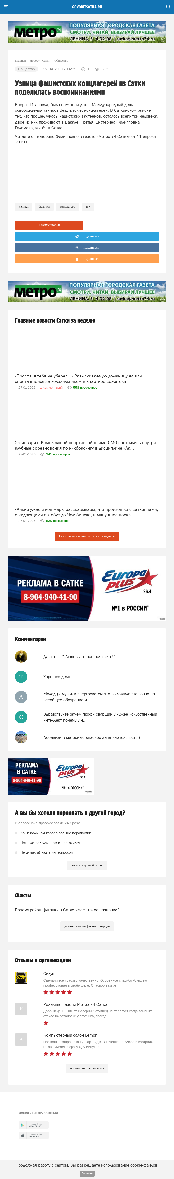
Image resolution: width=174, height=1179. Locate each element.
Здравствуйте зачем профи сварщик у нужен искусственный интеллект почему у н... (100, 717)
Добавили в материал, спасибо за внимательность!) (92, 737)
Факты (23, 895)
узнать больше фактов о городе (87, 926)
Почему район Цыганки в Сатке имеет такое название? (67, 909)
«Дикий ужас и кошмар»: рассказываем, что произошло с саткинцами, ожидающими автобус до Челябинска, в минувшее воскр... (86, 512)
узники (24, 206)
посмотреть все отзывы (87, 1068)
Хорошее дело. (57, 676)
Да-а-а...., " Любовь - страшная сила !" (79, 656)
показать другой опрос (87, 865)
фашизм (44, 206)
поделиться (87, 236)
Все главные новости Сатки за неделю (87, 536)
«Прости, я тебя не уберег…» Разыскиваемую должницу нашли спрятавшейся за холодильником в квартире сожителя (78, 378)
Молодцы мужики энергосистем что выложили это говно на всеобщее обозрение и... (99, 697)
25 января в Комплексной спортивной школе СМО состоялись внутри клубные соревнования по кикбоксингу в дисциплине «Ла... (85, 445)
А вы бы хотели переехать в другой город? (70, 813)
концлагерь (67, 206)
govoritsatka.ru (87, 7)
